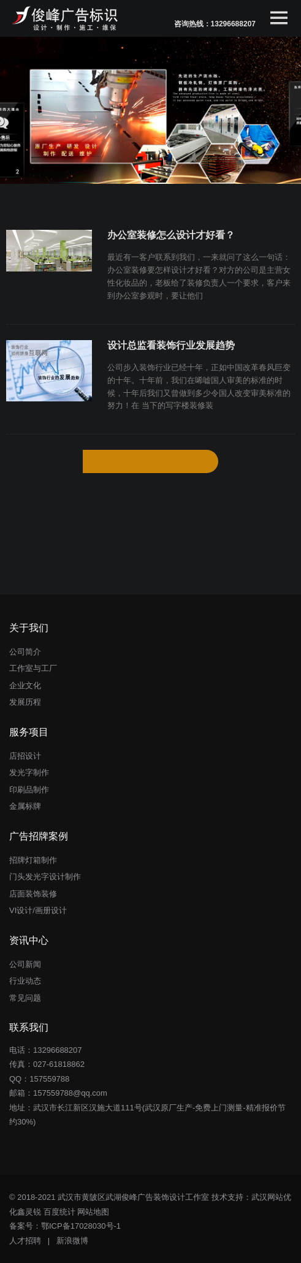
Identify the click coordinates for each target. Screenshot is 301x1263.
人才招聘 (25, 1240)
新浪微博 (72, 1240)
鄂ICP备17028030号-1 (81, 1226)
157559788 (49, 1078)
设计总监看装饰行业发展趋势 (171, 345)
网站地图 (93, 1211)
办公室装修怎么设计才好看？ (171, 235)
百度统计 (59, 1211)
